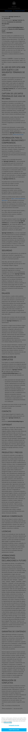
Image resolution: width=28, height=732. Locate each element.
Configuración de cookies (14, 726)
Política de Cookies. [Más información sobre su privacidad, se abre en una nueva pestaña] (8, 723)
